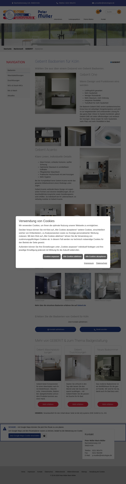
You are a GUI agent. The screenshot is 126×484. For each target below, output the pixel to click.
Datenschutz (101, 263)
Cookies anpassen (51, 256)
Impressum (89, 263)
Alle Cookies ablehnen (72, 256)
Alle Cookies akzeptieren (96, 256)
